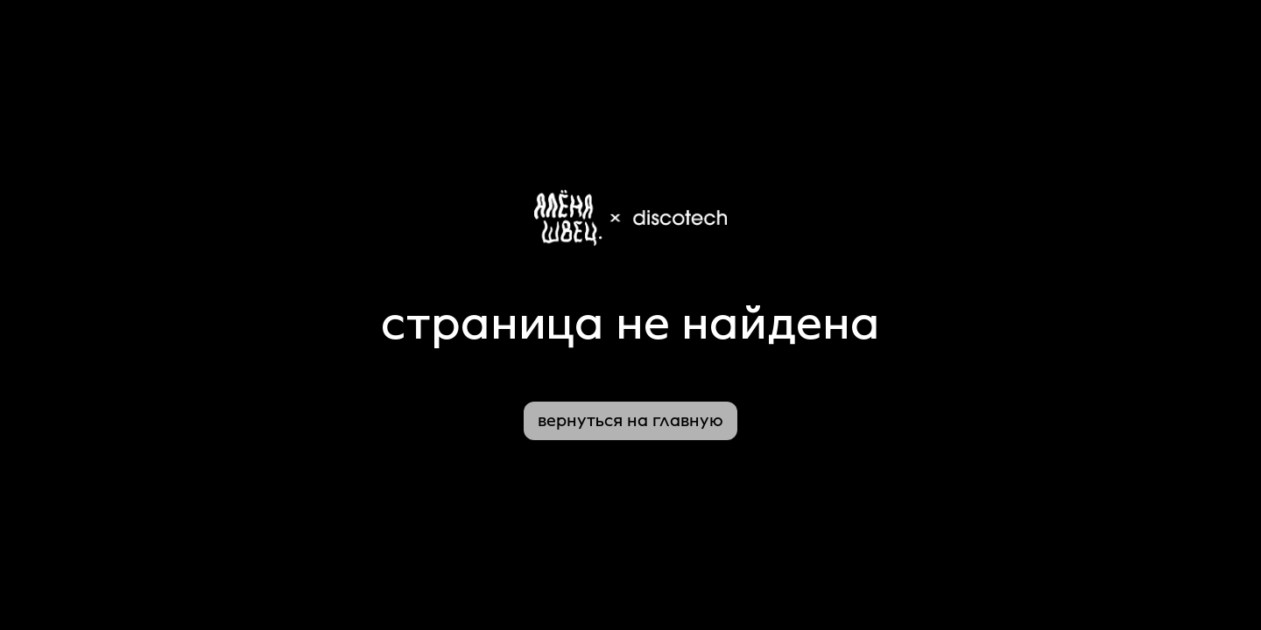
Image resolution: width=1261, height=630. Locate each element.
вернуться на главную (630, 420)
